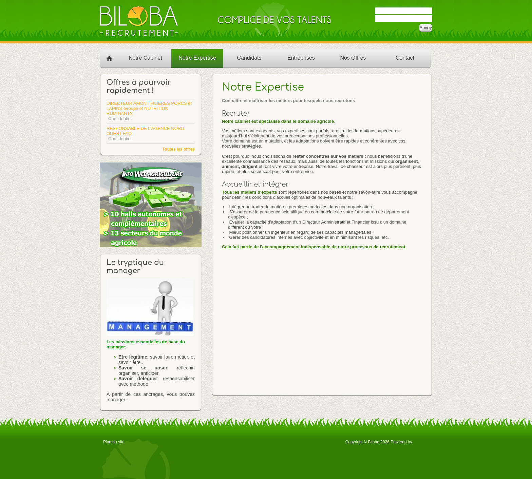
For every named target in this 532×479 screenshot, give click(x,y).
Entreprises (301, 58)
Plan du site (114, 442)
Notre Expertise (197, 58)
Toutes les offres (179, 149)
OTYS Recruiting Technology (421, 442)
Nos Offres (353, 58)
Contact (405, 58)
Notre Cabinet (145, 58)
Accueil (109, 58)
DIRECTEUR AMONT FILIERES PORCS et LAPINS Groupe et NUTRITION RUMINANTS (149, 108)
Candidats (249, 58)
